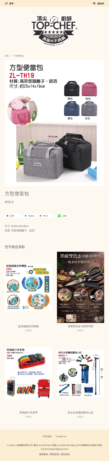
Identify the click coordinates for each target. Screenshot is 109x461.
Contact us (61, 436)
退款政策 (65, 454)
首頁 (7, 56)
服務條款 (43, 454)
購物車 (98, 3)
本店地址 (47, 436)
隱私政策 (54, 454)
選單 (9, 3)
